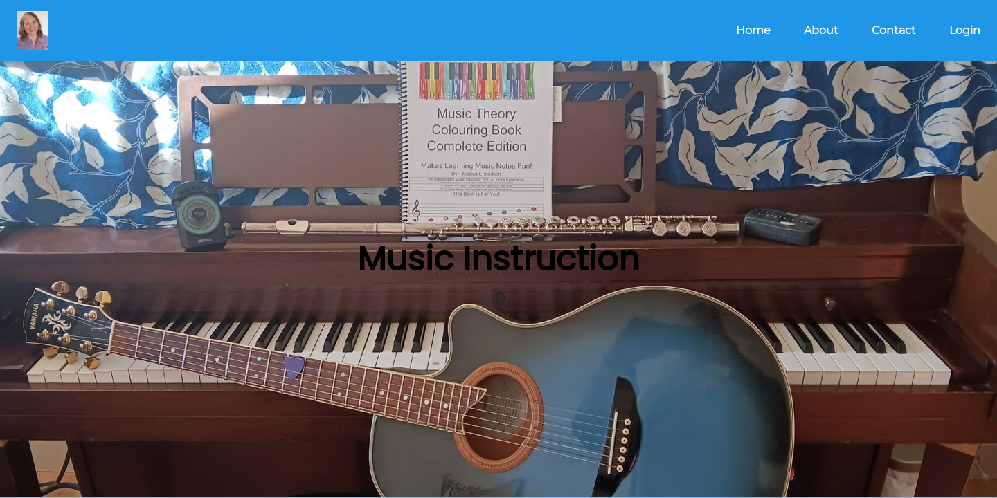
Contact (894, 30)
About (821, 30)
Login (964, 30)
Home (753, 30)
